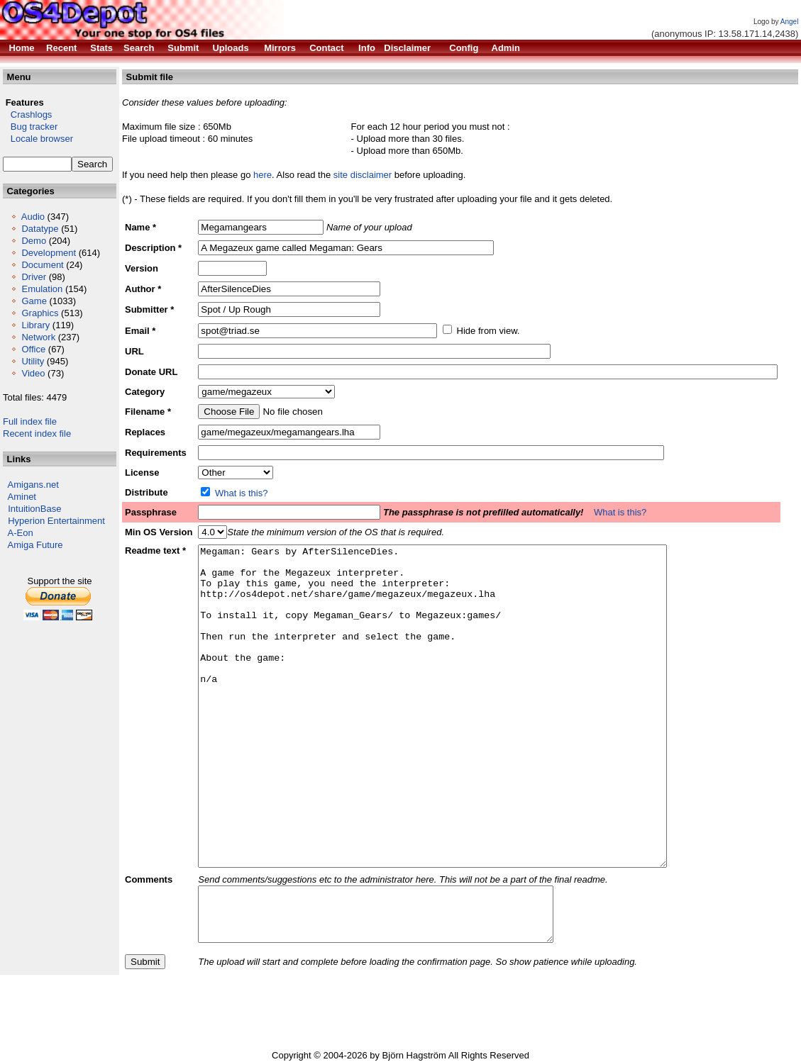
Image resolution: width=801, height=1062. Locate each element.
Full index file (30, 421)
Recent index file (37, 433)
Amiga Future (35, 545)
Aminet (22, 496)
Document (42, 264)
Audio (33, 216)
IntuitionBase (34, 508)
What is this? (241, 493)
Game (33, 301)
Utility (32, 361)
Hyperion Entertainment (56, 520)
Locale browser (38, 138)
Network (38, 337)
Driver (33, 277)
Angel (789, 22)
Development (48, 252)
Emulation (41, 289)
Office (33, 349)
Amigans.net (33, 484)
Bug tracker (30, 126)
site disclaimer (362, 174)
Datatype (39, 228)
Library (35, 325)
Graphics (39, 313)
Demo (33, 240)
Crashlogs (27, 114)
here (262, 174)
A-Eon (20, 532)
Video (33, 373)
